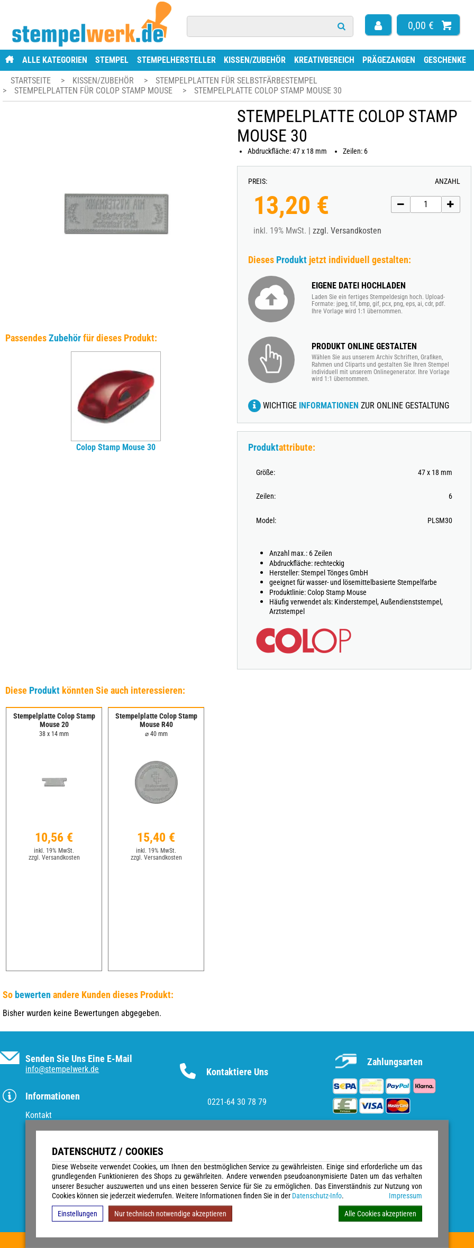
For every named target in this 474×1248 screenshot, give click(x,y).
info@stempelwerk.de (62, 1069)
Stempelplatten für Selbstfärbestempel (236, 81)
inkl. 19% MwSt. (54, 850)
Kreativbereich (324, 60)
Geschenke (445, 60)
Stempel (112, 60)
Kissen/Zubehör (255, 60)
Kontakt (38, 1115)
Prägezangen (388, 60)
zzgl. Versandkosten (347, 231)
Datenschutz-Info (317, 1195)
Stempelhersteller (176, 60)
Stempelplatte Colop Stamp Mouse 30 (268, 91)
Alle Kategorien (54, 60)
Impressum (405, 1195)
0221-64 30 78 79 (237, 1102)
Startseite (31, 81)
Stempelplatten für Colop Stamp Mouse (94, 91)
